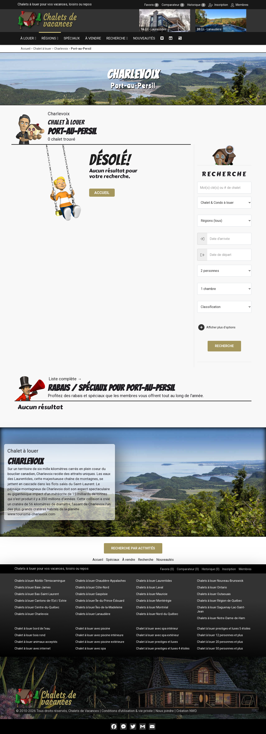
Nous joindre (164, 711)
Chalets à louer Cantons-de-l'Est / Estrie (40, 600)
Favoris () (167, 569)
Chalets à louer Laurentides (154, 580)
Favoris (151, 4)
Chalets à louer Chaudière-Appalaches (100, 580)
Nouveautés (144, 38)
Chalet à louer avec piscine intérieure (99, 635)
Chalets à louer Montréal (152, 607)
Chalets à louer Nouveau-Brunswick (220, 580)
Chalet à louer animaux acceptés (36, 641)
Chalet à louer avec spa (90, 648)
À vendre (93, 38)
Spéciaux (72, 38)
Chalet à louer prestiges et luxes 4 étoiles (163, 648)
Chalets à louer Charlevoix (31, 614)
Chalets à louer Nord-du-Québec (157, 614)
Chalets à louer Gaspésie (91, 594)
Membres (239, 4)
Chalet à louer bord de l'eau (32, 628)
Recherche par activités (133, 548)
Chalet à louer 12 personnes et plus (220, 635)
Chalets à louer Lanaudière (92, 614)
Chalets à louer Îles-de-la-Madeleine (98, 607)
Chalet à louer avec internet (32, 648)
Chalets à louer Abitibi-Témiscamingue (40, 580)
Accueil (25, 48)
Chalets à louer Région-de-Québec (219, 600)
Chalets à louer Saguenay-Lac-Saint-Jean (221, 609)
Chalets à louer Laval (149, 587)
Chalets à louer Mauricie (151, 594)
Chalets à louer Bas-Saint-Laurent (37, 594)
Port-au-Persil (81, 48)
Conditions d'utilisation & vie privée (127, 711)
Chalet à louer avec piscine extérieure (99, 641)
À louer (27, 38)
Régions (49, 38)
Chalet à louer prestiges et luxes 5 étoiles (223, 628)
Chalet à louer (42, 48)
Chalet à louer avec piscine (92, 628)
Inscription (218, 4)
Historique (196, 4)
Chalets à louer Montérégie (153, 600)
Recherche (115, 38)
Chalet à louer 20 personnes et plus (220, 641)
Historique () (210, 569)
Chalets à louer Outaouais (214, 594)
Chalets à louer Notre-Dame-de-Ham (221, 618)
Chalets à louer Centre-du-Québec (37, 607)
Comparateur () (188, 569)
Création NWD (186, 711)
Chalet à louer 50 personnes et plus (220, 648)
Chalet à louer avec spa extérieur (157, 635)
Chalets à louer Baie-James (33, 587)
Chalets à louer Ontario (212, 587)
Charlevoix (61, 48)
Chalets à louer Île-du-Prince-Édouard (99, 600)
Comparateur (173, 4)
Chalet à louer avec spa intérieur (157, 628)
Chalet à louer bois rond (30, 635)
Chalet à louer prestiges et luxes (157, 641)
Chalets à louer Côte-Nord (92, 587)
